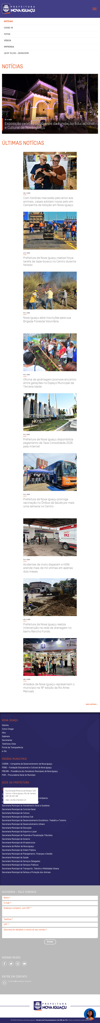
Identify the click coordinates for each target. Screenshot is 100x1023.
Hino (4, 733)
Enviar (50, 942)
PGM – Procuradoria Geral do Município (18, 775)
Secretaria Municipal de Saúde (15, 858)
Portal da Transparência (12, 748)
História (5, 725)
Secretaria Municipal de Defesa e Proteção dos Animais (26, 872)
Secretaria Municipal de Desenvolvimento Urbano (23, 824)
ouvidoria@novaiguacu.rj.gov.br (19, 981)
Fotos (7, 34)
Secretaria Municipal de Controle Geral (19, 809)
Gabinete (6, 737)
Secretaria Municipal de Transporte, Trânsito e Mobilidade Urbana (30, 869)
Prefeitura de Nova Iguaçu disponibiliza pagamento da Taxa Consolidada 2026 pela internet (48, 443)
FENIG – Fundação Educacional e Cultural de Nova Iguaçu (27, 768)
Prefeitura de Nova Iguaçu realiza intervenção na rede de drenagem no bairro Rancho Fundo (47, 628)
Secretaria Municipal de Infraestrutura (18, 843)
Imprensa (9, 47)
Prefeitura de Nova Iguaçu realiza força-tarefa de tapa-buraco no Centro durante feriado (49, 262)
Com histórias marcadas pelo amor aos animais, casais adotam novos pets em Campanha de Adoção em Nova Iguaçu (48, 202)
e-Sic (4, 751)
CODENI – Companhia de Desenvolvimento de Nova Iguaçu (27, 764)
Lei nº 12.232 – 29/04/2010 (16, 53)
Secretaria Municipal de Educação (17, 828)
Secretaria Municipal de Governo (16, 839)
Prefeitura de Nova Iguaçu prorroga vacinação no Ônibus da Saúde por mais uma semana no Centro (48, 503)
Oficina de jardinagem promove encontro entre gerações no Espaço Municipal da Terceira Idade (49, 383)
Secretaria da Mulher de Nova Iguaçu (18, 846)
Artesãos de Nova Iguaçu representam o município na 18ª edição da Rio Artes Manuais (48, 688)
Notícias (8, 21)
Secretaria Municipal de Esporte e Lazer (19, 832)
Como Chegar (8, 729)
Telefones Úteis (9, 744)
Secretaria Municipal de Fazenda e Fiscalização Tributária (27, 835)
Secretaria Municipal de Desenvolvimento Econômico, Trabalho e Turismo (34, 821)
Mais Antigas (92, 704)
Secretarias (7, 740)
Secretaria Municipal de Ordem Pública (19, 850)
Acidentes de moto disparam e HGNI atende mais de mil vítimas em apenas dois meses (48, 568)
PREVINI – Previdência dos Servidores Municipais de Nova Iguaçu (30, 771)
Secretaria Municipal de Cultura (15, 813)
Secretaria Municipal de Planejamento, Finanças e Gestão (27, 854)
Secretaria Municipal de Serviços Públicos (20, 865)
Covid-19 (8, 28)
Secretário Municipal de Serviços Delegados (21, 861)
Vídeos (7, 41)
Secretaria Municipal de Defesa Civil (17, 817)
